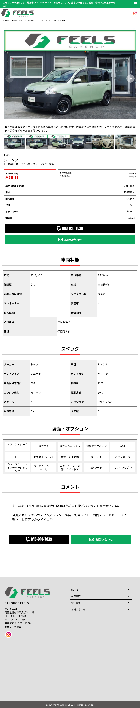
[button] (130, 78)
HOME (5, 20)
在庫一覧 (13, 20)
